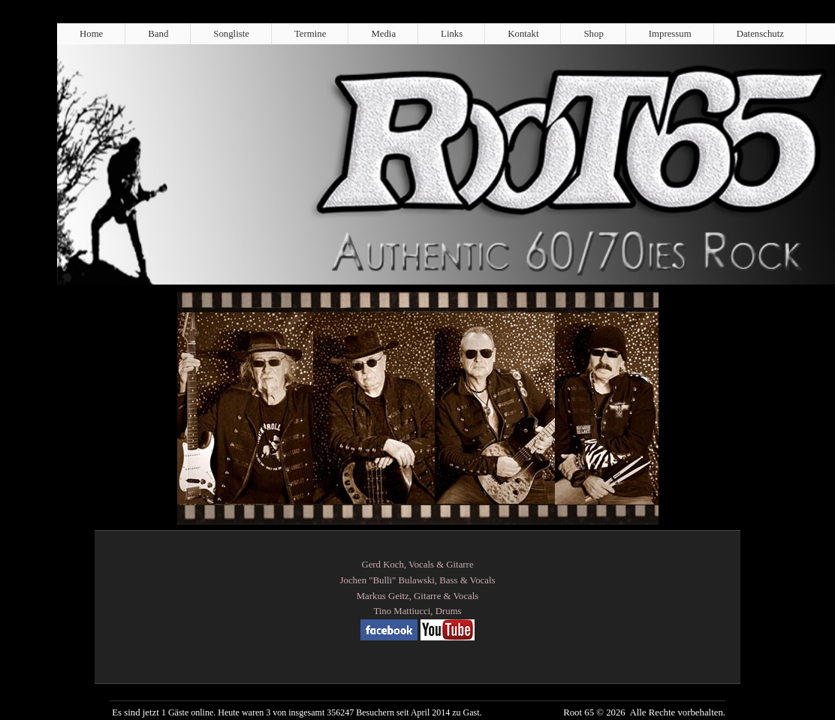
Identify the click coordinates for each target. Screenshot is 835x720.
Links (452, 34)
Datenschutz (760, 34)
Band (158, 34)
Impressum (670, 34)
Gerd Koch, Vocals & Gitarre (417, 564)
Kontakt (523, 34)
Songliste (231, 34)
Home (91, 34)
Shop (593, 34)
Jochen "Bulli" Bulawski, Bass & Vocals (418, 580)
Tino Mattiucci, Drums (417, 611)
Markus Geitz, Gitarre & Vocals (418, 596)
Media (383, 34)
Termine (310, 34)
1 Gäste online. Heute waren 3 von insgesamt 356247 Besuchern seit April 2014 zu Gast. (321, 712)
